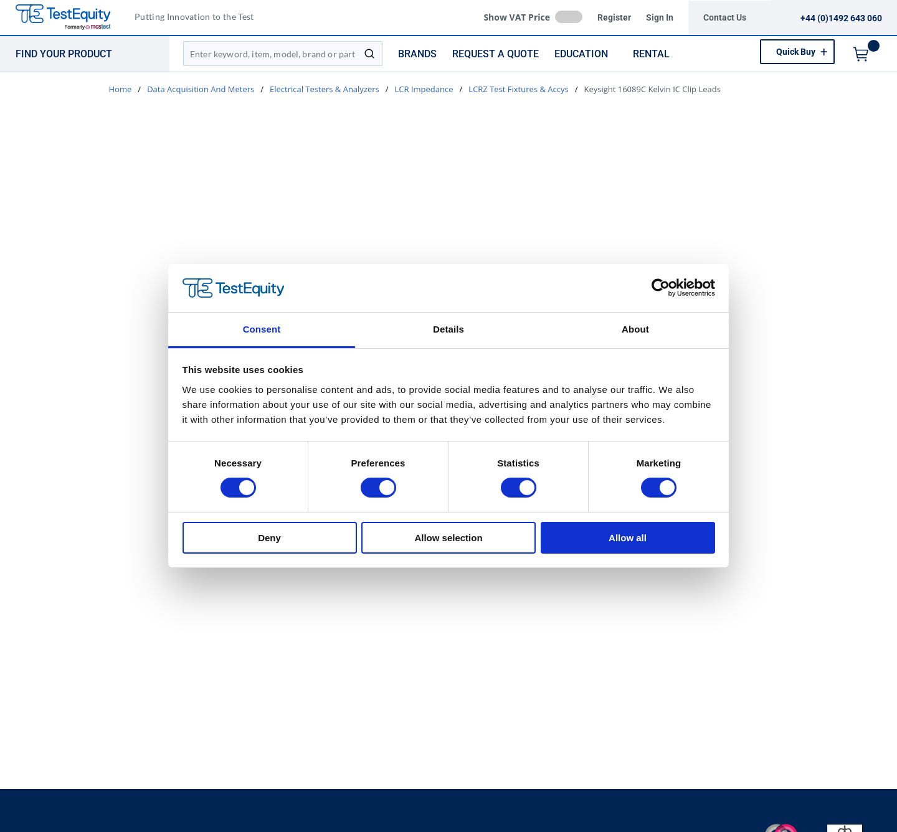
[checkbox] (568, 17)
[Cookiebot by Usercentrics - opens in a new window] (660, 287)
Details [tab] (448, 329)
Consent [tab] (262, 329)
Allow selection (448, 537)
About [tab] (635, 329)
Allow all (628, 537)
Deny (269, 537)
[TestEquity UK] (70, 17)
